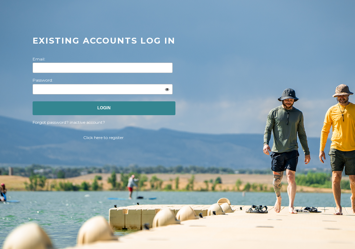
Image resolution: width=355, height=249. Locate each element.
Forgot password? (51, 122)
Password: (43, 80)
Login (104, 107)
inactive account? (87, 122)
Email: (39, 59)
